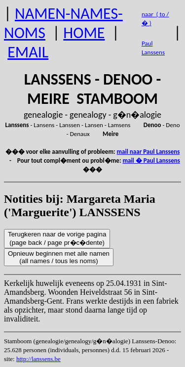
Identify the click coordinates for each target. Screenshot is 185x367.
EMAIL (27, 52)
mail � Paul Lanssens (151, 160)
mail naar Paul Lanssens (148, 151)
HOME (84, 33)
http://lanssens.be (38, 359)
